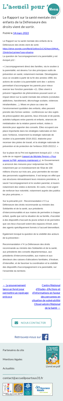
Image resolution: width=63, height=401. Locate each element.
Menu (53, 9)
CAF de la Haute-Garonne (28, 389)
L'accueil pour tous (31, 7)
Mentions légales (12, 359)
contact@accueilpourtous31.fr (23, 378)
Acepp (18, 389)
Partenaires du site (13, 350)
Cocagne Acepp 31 (8, 389)
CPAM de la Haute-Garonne (43, 389)
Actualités (8, 368)
